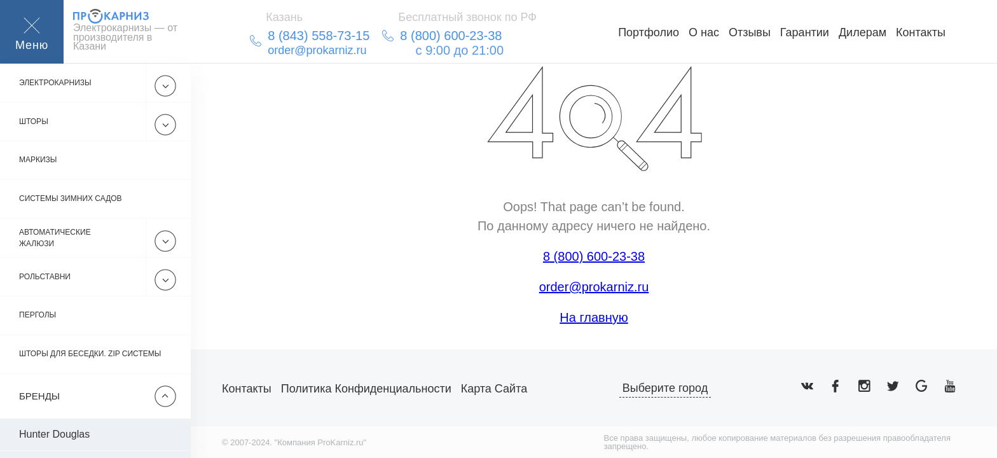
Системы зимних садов (70, 199)
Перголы (37, 315)
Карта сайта (494, 388)
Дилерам (862, 32)
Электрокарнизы (55, 82)
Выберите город (665, 388)
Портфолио (648, 32)
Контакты (920, 32)
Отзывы (750, 32)
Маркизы (38, 160)
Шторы (33, 121)
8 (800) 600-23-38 (594, 256)
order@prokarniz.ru (594, 287)
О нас (704, 32)
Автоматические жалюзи (55, 238)
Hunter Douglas (54, 434)
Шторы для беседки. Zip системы (90, 354)
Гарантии (804, 32)
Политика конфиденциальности (366, 388)
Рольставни (45, 276)
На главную (594, 317)
